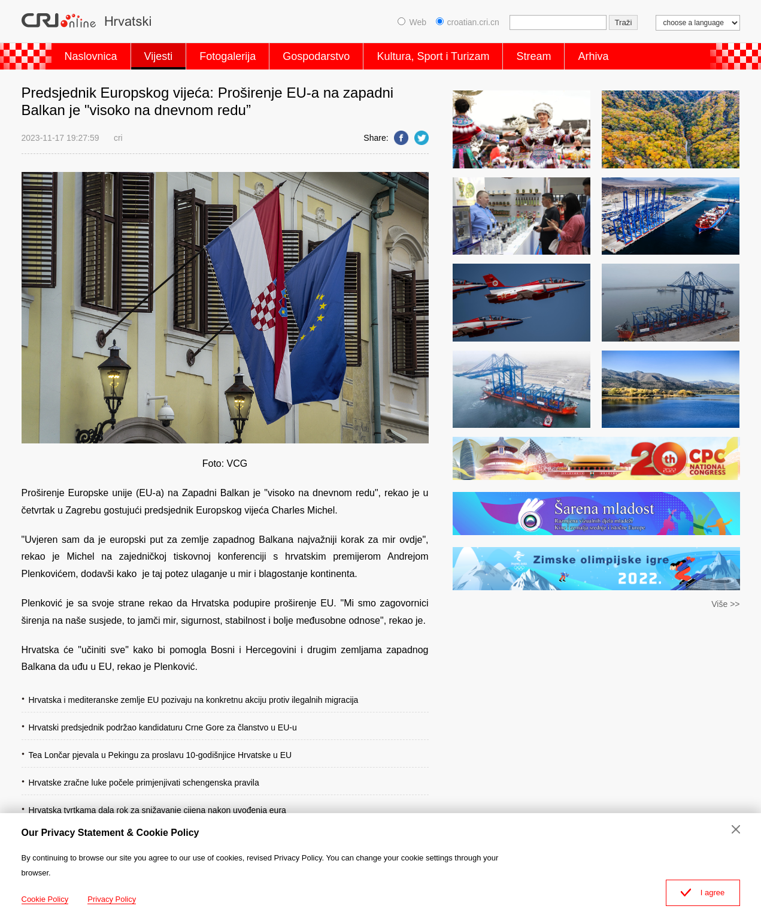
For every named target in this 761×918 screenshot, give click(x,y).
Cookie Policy (45, 899)
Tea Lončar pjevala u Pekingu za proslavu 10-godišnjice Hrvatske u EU (160, 755)
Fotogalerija (227, 56)
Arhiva (593, 56)
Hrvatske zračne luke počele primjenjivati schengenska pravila (144, 782)
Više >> (725, 604)
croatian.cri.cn (467, 22)
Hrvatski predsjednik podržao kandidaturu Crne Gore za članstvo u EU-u (163, 727)
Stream (533, 56)
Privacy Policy (111, 899)
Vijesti (158, 56)
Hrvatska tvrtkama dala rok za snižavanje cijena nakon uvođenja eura (157, 810)
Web (412, 22)
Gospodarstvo (316, 56)
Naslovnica (91, 56)
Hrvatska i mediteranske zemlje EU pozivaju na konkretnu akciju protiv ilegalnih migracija (194, 700)
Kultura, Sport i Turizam (433, 56)
